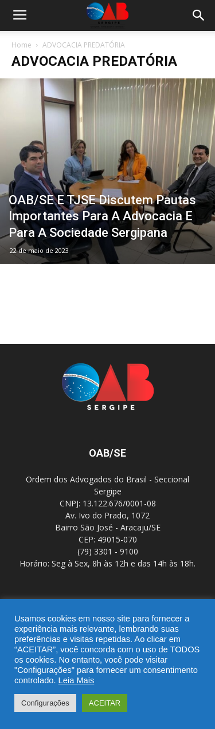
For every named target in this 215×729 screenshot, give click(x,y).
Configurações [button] (45, 703)
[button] (199, 15)
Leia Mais (76, 680)
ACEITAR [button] (104, 703)
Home (21, 45)
